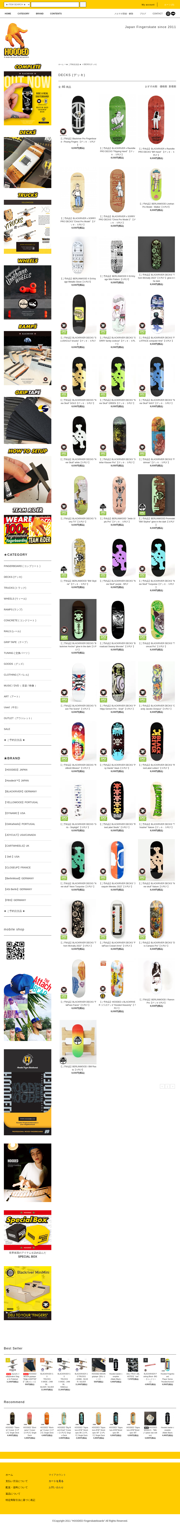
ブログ (141, 13)
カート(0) (167, 5)
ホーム (61, 64)
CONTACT (155, 13)
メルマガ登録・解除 (121, 13)
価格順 (163, 86)
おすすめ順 (151, 86)
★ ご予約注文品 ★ (73, 64)
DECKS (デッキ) (90, 64)
